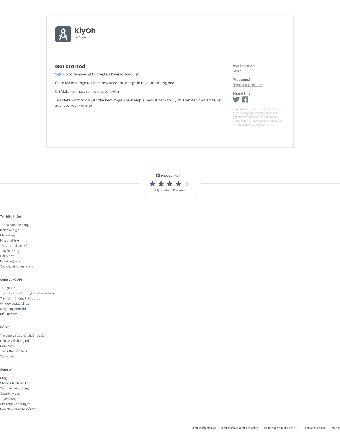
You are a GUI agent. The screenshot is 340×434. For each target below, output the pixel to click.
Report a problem (248, 84)
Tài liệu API (8, 288)
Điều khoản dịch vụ (204, 428)
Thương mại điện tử (14, 245)
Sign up (61, 74)
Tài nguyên (7, 356)
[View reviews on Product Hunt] (170, 183)
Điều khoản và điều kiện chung (240, 428)
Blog (3, 378)
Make (82, 37)
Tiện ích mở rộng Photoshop (20, 298)
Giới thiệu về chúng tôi (15, 404)
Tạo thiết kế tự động (14, 388)
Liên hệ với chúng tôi (14, 341)
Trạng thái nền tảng (13, 351)
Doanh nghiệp (10, 261)
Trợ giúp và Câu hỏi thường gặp (22, 335)
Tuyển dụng (8, 399)
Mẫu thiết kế (9, 314)
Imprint (335, 428)
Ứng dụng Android (13, 309)
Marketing (7, 235)
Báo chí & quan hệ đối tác (18, 409)
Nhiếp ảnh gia (9, 230)
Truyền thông (9, 251)
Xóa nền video (10, 393)
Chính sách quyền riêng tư (280, 428)
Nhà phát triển (10, 240)
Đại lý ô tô (7, 256)
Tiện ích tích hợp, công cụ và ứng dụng (27, 293)
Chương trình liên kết (15, 383)
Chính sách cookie (314, 428)
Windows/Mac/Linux (14, 303)
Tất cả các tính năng (14, 225)
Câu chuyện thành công (16, 266)
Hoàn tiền (7, 346)
